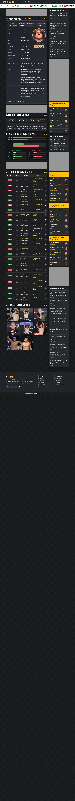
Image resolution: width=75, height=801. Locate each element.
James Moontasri (24, 293)
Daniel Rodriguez (24, 189)
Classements (56, 2)
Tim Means (23, 209)
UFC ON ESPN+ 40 (37, 243)
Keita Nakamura (24, 281)
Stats (49, 2)
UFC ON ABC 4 (36, 209)
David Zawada (24, 229)
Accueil (17, 2)
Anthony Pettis (24, 238)
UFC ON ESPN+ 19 (37, 253)
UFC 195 (35, 298)
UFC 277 (35, 219)
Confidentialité (57, 380)
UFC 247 (35, 248)
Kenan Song (23, 263)
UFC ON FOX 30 (37, 269)
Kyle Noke (23, 297)
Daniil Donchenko (24, 179)
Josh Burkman (24, 274)
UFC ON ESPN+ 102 (37, 190)
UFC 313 (35, 185)
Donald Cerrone (24, 233)
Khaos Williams (24, 248)
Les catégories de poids (43, 386)
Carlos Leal (23, 185)
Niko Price (23, 194)
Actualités (23, 2)
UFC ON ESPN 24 (37, 233)
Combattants (41, 2)
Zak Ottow (23, 258)
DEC (10, 180)
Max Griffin (23, 253)
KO (9, 249)
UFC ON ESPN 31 (37, 224)
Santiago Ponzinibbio (25, 214)
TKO (10, 185)
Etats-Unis (24, 40)
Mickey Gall (23, 224)
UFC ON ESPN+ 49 (37, 229)
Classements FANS (42, 384)
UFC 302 (35, 194)
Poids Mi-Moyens (25, 58)
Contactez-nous (57, 382)
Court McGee (23, 199)
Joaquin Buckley (24, 204)
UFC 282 (35, 214)
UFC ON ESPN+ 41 (37, 238)
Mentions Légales (58, 378)
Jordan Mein (23, 269)
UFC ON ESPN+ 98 (37, 199)
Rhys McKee (23, 243)
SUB (10, 210)
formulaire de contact (16, 129)
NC (9, 288)
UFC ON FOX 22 (37, 293)
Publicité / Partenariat (59, 384)
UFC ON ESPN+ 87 (37, 204)
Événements (31, 2)
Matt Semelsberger (25, 219)
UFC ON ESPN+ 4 (37, 258)
